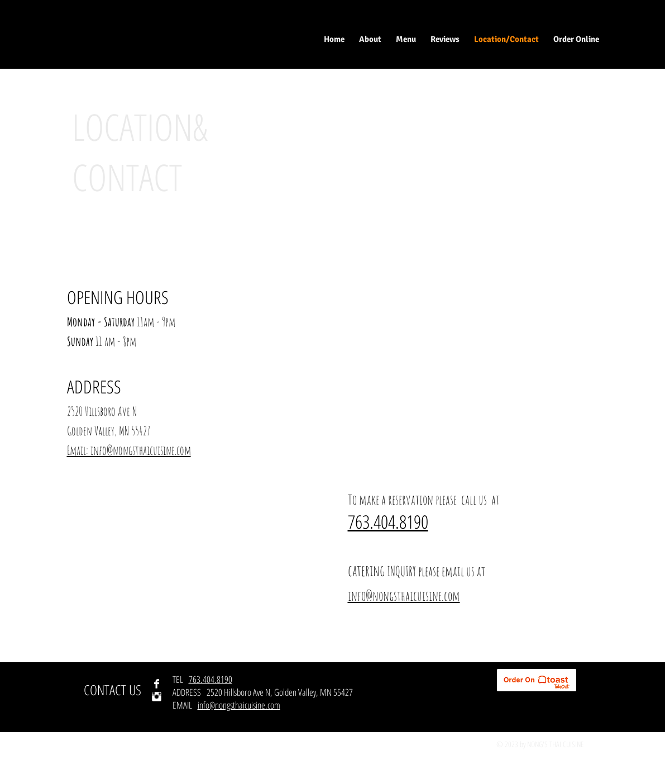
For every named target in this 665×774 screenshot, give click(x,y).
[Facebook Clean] (156, 683)
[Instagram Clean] (156, 696)
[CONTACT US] (112, 690)
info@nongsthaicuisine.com (239, 705)
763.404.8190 (210, 679)
